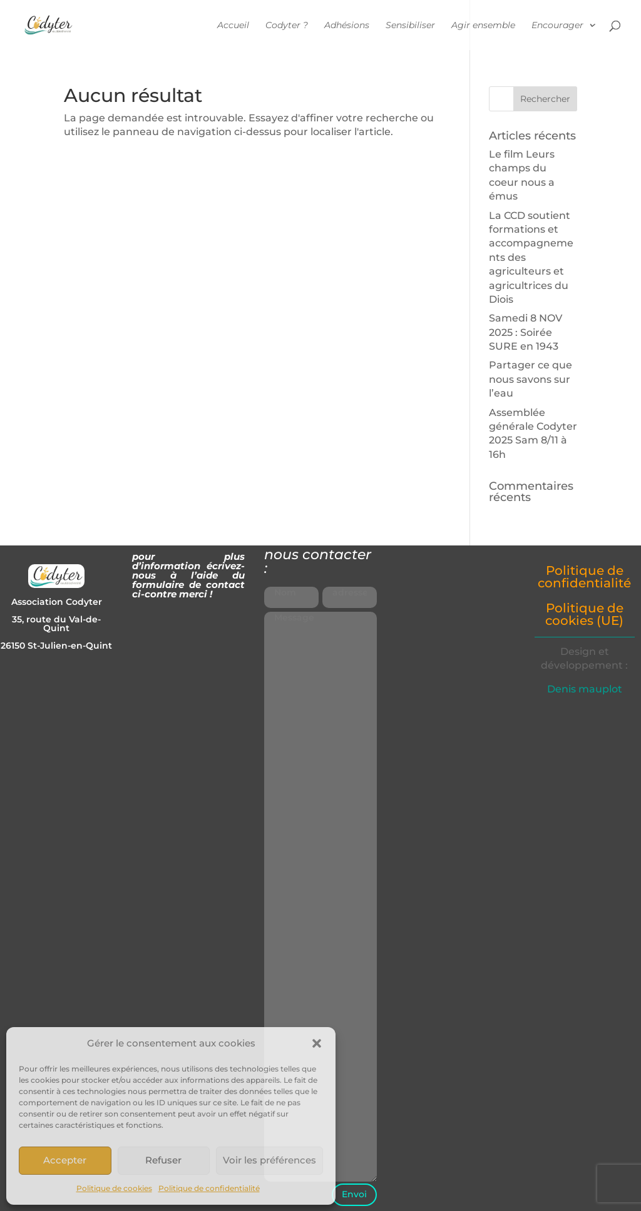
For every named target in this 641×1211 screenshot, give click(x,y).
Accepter (64, 1160)
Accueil (233, 26)
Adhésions (346, 26)
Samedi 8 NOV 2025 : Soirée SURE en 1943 (525, 332)
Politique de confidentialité (209, 1188)
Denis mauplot (584, 689)
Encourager (557, 26)
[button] (316, 1043)
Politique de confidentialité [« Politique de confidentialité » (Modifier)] (584, 576)
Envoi (354, 1194)
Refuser (163, 1160)
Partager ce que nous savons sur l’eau (530, 379)
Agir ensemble (483, 26)
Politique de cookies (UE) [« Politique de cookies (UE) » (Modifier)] (584, 614)
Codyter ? (286, 26)
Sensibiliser (410, 26)
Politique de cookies (114, 1188)
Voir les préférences (269, 1160)
